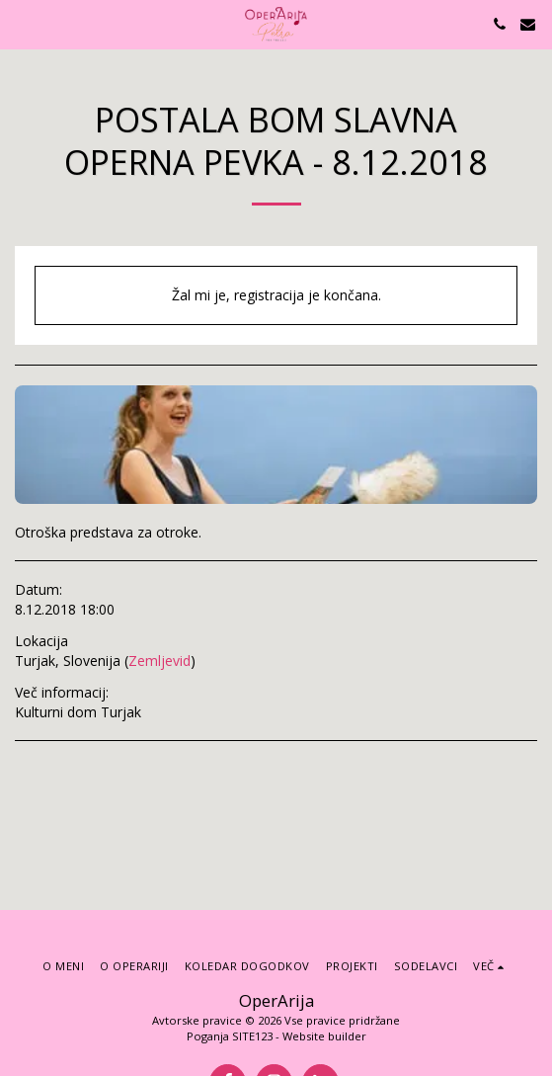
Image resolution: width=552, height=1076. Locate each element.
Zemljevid (159, 660)
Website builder (324, 1036)
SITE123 (252, 1036)
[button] (22, 23)
